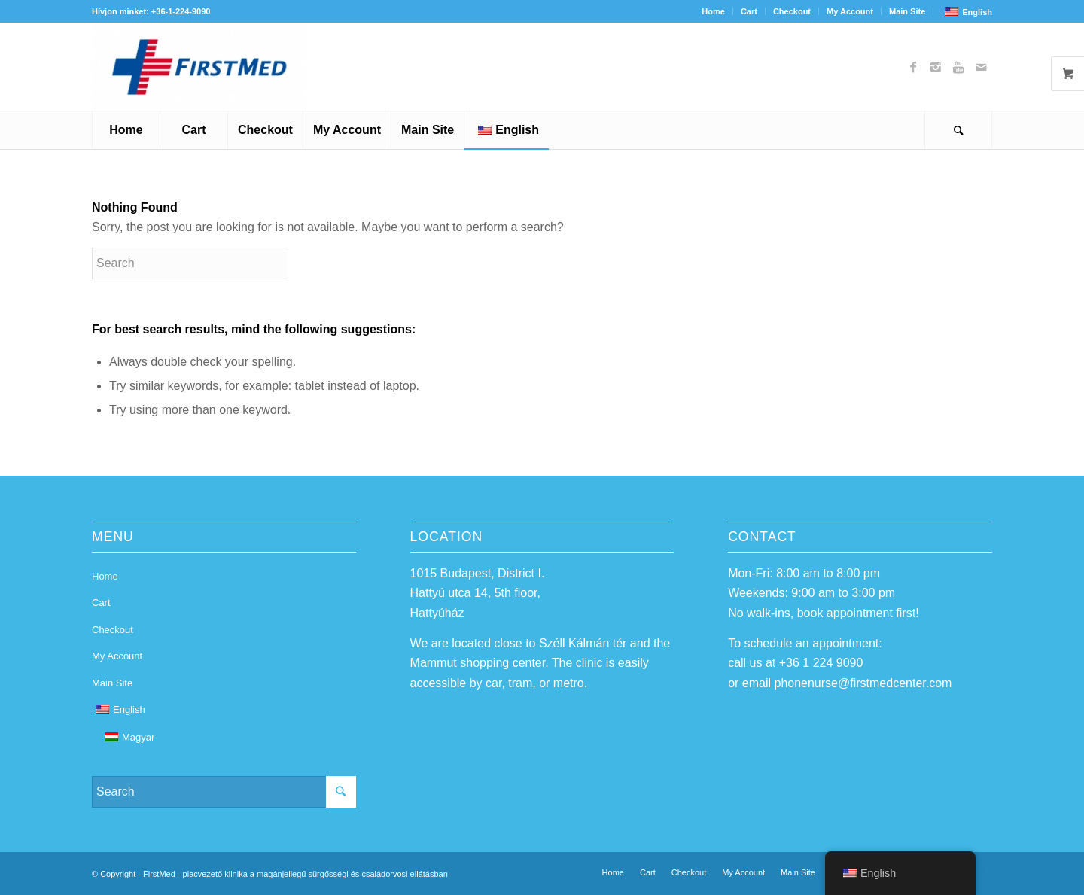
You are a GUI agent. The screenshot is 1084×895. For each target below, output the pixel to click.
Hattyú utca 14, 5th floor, (475, 592)
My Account (850, 11)
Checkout (792, 11)
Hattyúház (437, 613)
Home (713, 11)
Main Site (907, 11)
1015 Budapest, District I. (477, 573)
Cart (749, 11)
